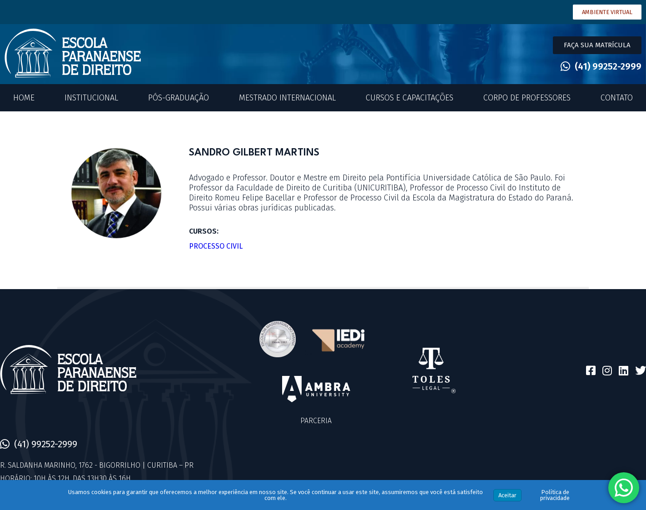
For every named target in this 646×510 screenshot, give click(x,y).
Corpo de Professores (527, 98)
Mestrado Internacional (287, 98)
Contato (617, 98)
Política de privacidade (555, 495)
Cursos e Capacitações (409, 98)
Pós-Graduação (178, 98)
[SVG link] (73, 53)
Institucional (91, 98)
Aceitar (507, 495)
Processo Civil (216, 246)
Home (24, 98)
